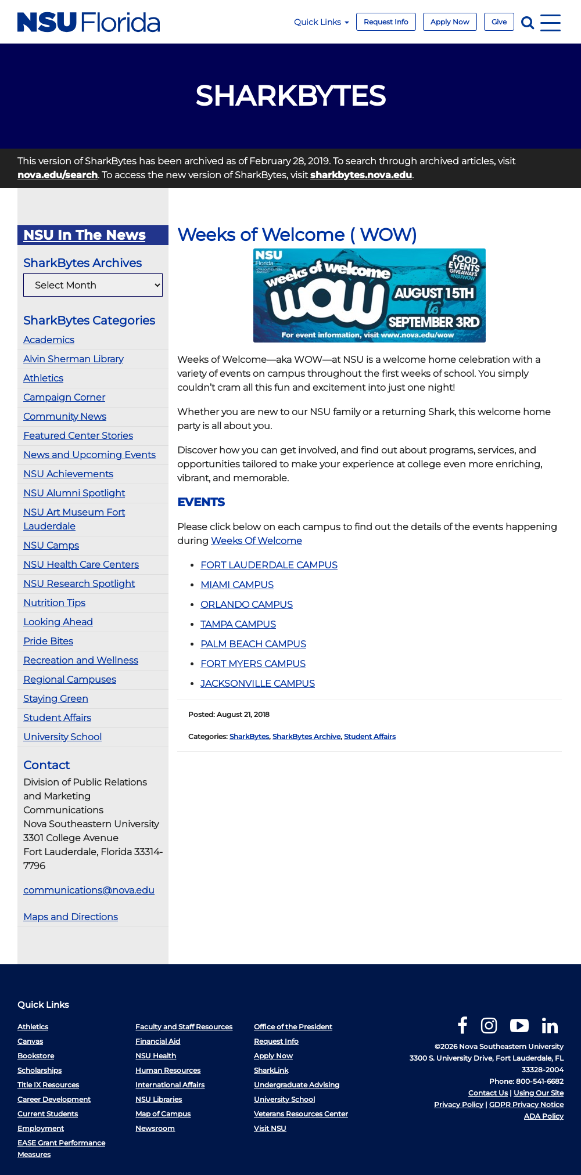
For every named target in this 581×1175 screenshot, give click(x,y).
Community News (64, 416)
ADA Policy (544, 1116)
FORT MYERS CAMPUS (253, 663)
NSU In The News (84, 235)
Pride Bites (48, 641)
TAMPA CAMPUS (238, 624)
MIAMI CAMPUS (237, 584)
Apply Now (450, 21)
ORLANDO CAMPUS (246, 604)
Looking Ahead (58, 622)
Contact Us (488, 1093)
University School (62, 737)
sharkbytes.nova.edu (361, 175)
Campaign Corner (64, 397)
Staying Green (55, 698)
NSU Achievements (68, 474)
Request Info (386, 21)
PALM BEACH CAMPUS (253, 644)
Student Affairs (57, 717)
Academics (48, 339)
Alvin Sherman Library (73, 359)
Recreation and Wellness (80, 660)
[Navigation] (550, 22)
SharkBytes (249, 736)
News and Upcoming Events (89, 454)
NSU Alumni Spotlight (74, 493)
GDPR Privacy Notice (526, 1104)
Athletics (43, 378)
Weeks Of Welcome (256, 540)
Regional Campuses (69, 679)
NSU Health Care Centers (81, 564)
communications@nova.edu (89, 890)
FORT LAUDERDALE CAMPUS (269, 565)
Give (499, 21)
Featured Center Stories (78, 435)
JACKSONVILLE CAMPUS (257, 683)
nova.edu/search (57, 175)
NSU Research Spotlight (79, 583)
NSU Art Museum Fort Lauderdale (74, 519)
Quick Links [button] (321, 22)
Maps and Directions (70, 916)
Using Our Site (539, 1093)
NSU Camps (51, 545)
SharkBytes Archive (306, 736)
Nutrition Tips (54, 602)
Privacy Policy (458, 1104)
